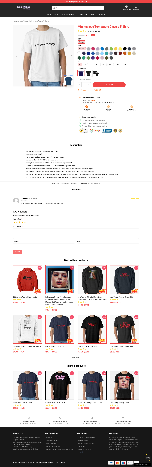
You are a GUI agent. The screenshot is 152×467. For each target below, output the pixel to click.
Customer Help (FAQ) (84, 449)
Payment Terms (83, 440)
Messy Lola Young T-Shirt (54, 346)
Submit (17, 252)
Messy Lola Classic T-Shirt (22, 403)
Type (79, 39)
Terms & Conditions (52, 440)
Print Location (82, 68)
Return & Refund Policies (86, 443)
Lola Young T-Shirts (42, 21)
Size (79, 61)
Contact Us (81, 446)
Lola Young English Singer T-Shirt (122, 346)
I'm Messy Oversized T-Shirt (55, 403)
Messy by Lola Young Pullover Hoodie (27, 346)
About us (49, 437)
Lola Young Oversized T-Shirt (88, 346)
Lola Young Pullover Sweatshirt (121, 297)
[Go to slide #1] (33, 91)
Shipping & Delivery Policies (86, 437)
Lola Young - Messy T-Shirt (119, 403)
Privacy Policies (51, 443)
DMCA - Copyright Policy (53, 446)
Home (15, 21)
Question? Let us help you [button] (142, 464)
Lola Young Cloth (26, 21)
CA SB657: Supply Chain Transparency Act (59, 449)
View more (76, 357)
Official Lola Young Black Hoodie (25, 297)
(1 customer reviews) (93, 31)
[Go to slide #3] (54, 91)
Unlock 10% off (148, 458)
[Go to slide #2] (44, 91)
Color (79, 45)
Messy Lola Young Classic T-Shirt (90, 403)
